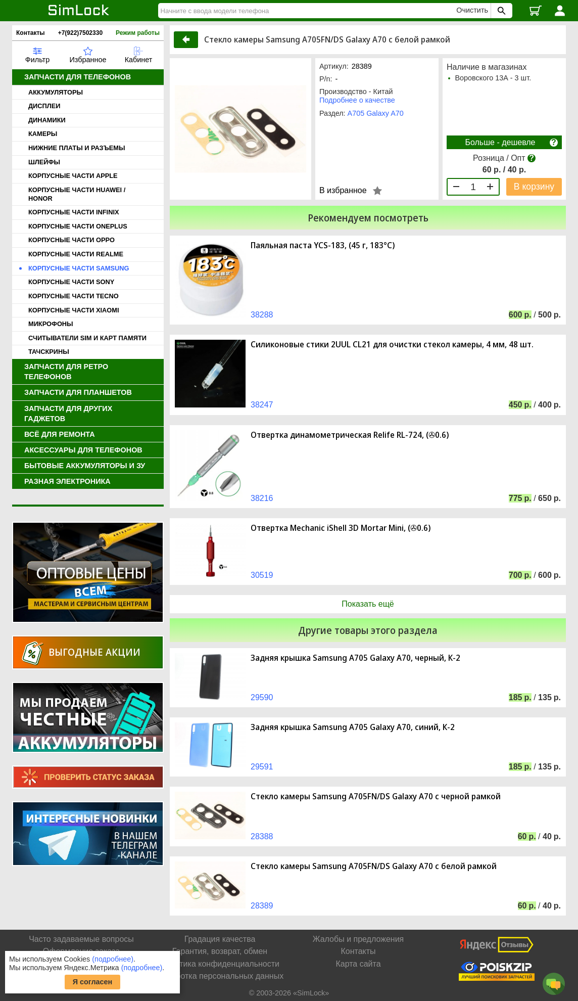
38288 (262, 314)
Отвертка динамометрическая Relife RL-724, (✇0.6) (350, 435)
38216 (262, 498)
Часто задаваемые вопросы (81, 939)
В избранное (343, 190)
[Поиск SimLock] (500, 10)
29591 (262, 766)
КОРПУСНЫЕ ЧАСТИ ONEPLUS (77, 226)
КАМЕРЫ (42, 134)
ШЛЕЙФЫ (44, 162)
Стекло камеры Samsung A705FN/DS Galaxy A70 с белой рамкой (374, 866)
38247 (262, 404)
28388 (262, 836)
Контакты (30, 32)
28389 (262, 905)
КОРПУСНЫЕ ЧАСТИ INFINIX (73, 212)
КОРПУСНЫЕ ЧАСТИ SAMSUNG (78, 268)
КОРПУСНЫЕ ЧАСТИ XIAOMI (73, 310)
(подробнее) (112, 959)
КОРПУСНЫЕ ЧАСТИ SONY (71, 282)
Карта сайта (357, 964)
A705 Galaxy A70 (376, 113)
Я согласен (93, 982)
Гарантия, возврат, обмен (219, 951)
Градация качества (220, 939)
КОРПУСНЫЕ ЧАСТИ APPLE (73, 175)
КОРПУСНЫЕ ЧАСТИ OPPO (71, 240)
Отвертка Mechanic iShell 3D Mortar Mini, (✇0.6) (340, 528)
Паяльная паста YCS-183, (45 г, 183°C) (323, 245)
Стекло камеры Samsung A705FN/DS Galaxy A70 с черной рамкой (376, 796)
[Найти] (309, 10)
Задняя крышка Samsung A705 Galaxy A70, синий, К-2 (353, 727)
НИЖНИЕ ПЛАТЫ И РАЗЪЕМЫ (76, 148)
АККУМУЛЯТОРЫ (55, 92)
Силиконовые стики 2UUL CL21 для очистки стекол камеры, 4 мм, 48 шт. (392, 344)
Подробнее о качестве (357, 100)
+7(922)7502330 (80, 32)
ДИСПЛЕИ (44, 106)
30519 (262, 575)
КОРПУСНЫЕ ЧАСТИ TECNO (73, 296)
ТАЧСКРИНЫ (48, 351)
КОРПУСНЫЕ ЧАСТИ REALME (75, 254)
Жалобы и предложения (358, 939)
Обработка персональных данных (219, 976)
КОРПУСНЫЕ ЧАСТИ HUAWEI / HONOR (76, 194)
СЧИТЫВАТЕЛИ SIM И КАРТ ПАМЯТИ (87, 338)
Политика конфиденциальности (219, 964)
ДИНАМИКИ (47, 120)
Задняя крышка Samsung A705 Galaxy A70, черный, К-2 (355, 658)
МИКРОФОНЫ (50, 324)
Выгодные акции (94, 652)
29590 (262, 697)
